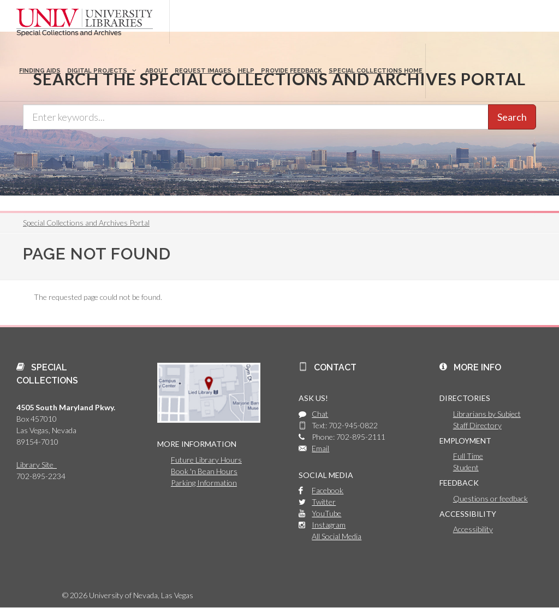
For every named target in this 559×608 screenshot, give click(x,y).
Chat (320, 413)
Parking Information (204, 482)
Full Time (468, 456)
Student (466, 467)
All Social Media (336, 536)
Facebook (327, 490)
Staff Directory (477, 425)
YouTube (326, 513)
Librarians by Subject (487, 413)
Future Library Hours (206, 459)
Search (512, 117)
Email (320, 448)
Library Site (36, 464)
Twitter (324, 501)
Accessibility (473, 529)
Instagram (329, 524)
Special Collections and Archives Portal (86, 222)
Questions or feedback (490, 498)
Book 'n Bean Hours (204, 471)
